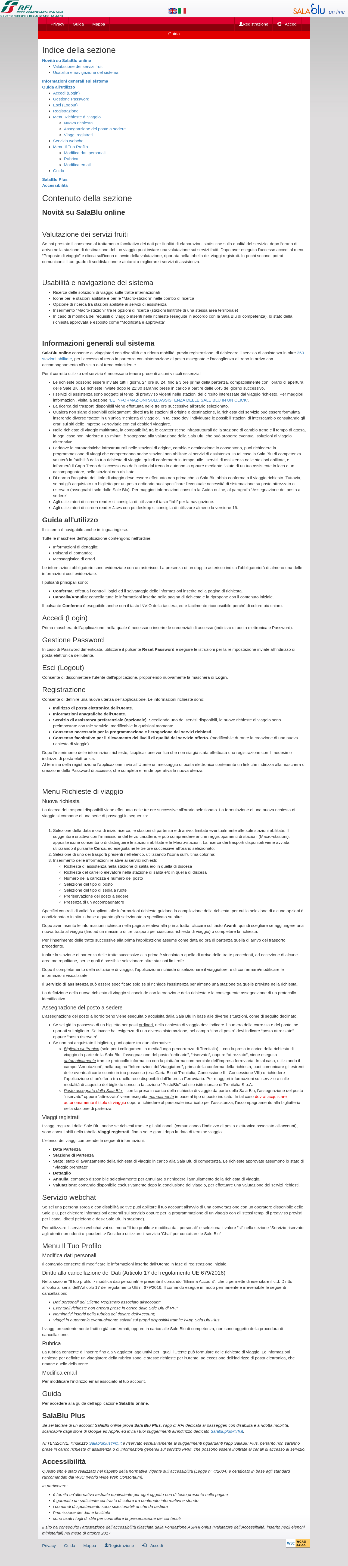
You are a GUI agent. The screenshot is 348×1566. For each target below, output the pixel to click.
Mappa (98, 24)
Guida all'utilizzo (58, 87)
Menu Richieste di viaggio (77, 117)
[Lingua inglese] (173, 11)
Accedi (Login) (66, 93)
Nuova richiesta (78, 123)
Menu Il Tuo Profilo (70, 146)
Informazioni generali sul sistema (75, 81)
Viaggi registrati (78, 134)
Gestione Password (71, 99)
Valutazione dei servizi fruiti (78, 66)
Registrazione (253, 24)
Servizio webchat (69, 140)
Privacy (57, 24)
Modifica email (77, 164)
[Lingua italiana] (182, 11)
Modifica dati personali (84, 152)
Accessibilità (55, 185)
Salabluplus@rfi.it (226, 1431)
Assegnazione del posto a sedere (95, 129)
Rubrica (71, 158)
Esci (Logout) (65, 105)
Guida (78, 24)
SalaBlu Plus (54, 179)
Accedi (287, 23)
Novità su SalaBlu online (66, 60)
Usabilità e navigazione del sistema (85, 72)
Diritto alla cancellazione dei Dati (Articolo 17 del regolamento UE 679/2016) (133, 1273)
